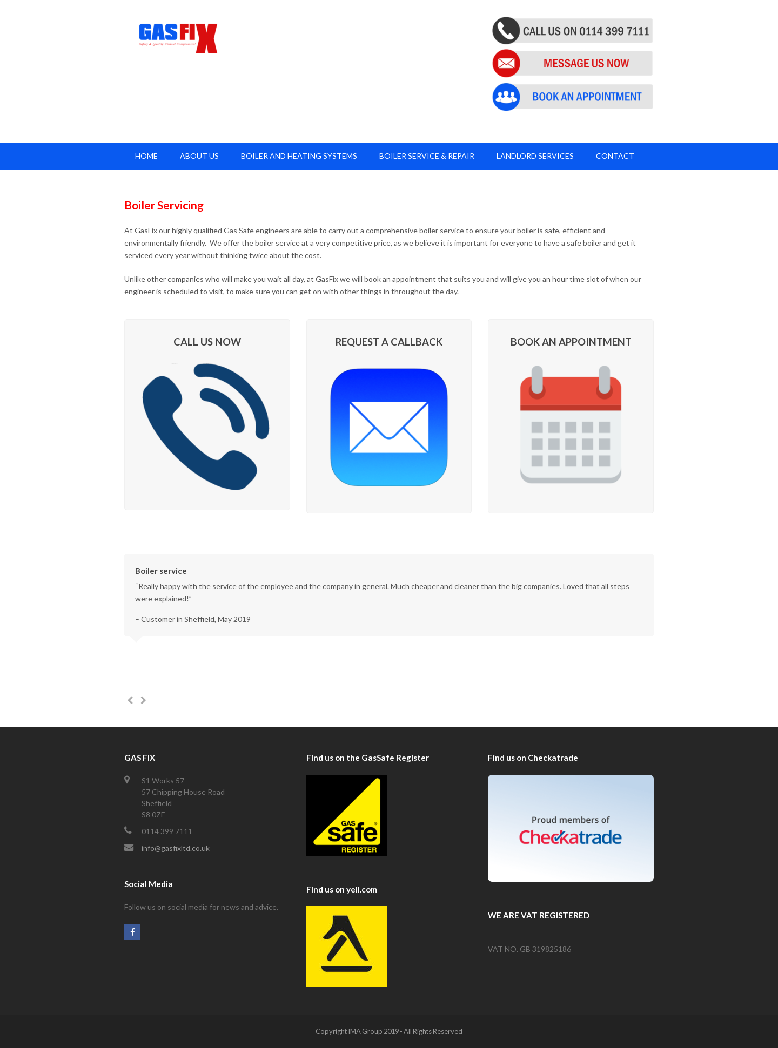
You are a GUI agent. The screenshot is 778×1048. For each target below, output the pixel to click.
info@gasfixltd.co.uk (176, 848)
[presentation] (129, 700)
